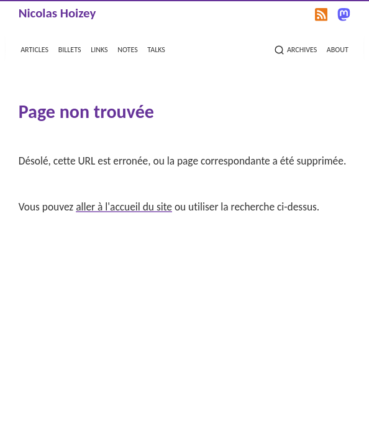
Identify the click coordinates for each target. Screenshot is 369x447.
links (99, 48)
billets (69, 48)
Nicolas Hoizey (57, 13)
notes (127, 48)
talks (156, 48)
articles (34, 48)
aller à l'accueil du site (124, 207)
